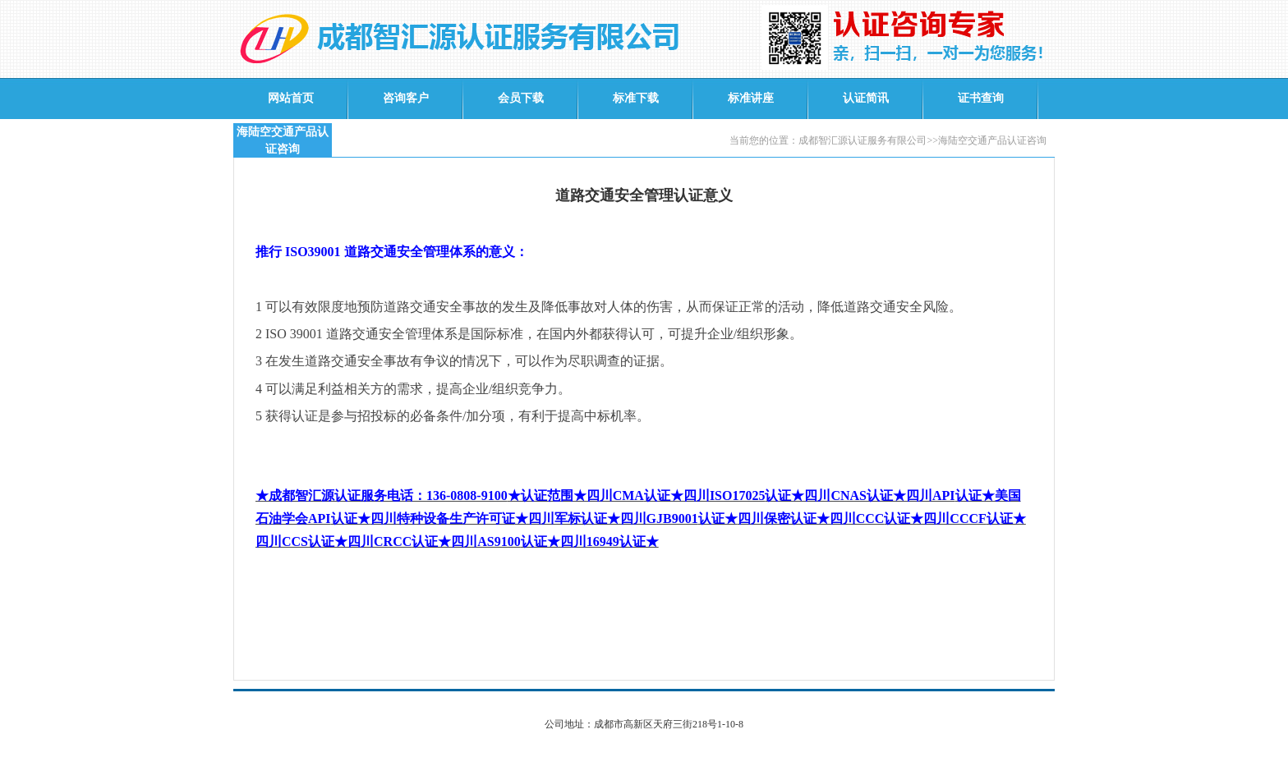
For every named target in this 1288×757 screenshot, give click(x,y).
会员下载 (521, 98)
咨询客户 (406, 98)
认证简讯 (866, 98)
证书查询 (981, 98)
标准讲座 (751, 98)
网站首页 (291, 98)
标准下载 (636, 98)
